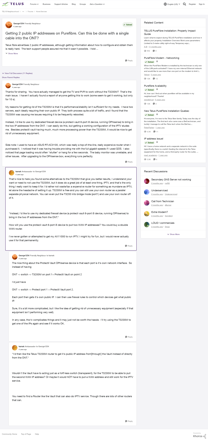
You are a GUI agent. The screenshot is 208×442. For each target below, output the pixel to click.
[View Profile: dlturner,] (146, 203)
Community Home (9, 434)
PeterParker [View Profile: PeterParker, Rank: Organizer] (149, 127)
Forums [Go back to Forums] (30, 11)
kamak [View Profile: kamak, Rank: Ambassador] (18, 171)
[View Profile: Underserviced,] (146, 192)
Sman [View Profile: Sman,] (167, 227)
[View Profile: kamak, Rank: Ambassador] (11, 172)
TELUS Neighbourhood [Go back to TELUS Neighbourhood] (10, 11)
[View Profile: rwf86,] (146, 181)
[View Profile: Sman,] (146, 224)
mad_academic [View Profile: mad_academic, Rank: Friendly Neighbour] (150, 155)
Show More (11, 53)
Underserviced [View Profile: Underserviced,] (171, 194)
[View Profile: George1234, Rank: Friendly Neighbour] (8, 25)
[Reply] (129, 60)
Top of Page (26, 434)
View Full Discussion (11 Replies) (17, 73)
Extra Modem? (159, 212)
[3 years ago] (155, 74)
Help (37, 434)
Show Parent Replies (11, 77)
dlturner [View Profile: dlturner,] (168, 205)
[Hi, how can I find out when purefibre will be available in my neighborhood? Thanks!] (173, 95)
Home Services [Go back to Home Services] (41, 11)
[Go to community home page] (13, 4)
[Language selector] (172, 4)
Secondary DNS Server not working (171, 179)
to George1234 (39, 171)
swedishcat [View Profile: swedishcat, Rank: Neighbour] (149, 99)
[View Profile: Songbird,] (146, 213)
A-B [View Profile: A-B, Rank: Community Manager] (145, 47)
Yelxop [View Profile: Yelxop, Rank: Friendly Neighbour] (147, 74)
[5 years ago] (159, 99)
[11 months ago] (154, 46)
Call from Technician (162, 201)
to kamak (50, 255)
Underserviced (159, 190)
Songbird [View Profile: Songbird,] (168, 216)
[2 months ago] (157, 183)
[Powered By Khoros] (199, 436)
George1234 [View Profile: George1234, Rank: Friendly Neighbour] (18, 23)
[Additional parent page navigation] (23, 11)
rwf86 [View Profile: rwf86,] (167, 183)
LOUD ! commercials (162, 222)
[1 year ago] (160, 127)
